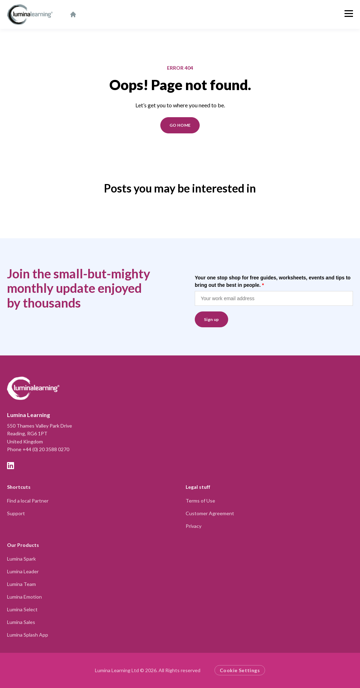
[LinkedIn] (10, 465)
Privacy (193, 526)
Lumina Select (22, 609)
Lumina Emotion (24, 597)
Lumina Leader (23, 571)
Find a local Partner (28, 501)
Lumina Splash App (27, 635)
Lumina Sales (21, 622)
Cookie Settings (240, 670)
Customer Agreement (210, 513)
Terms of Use (200, 501)
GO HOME (180, 125)
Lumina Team (21, 584)
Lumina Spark (21, 559)
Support (16, 513)
